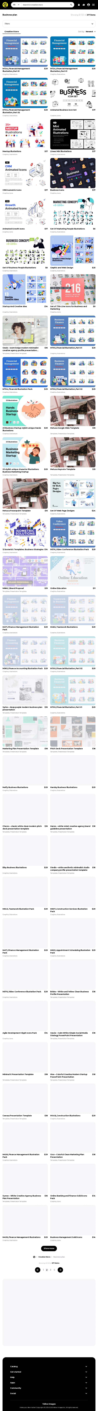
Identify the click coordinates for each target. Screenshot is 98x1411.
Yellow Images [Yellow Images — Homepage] (49, 1404)
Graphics (6, 74)
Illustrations (13, 74)
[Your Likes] (84, 5)
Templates (6, 353)
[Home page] (34, 1257)
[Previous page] (37, 1270)
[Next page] (60, 1270)
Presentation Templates (18, 353)
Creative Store (11, 31)
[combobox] (47, 4)
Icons (59, 115)
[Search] (71, 4)
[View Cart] (79, 5)
